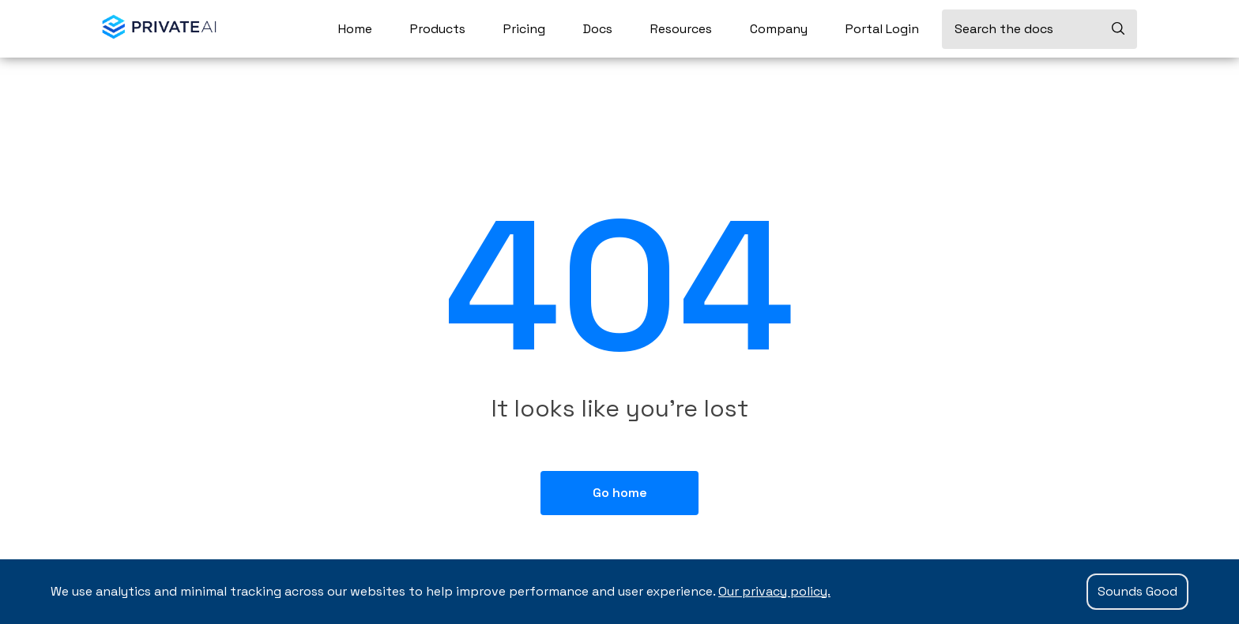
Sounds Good (1137, 591)
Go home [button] (620, 492)
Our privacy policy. (774, 591)
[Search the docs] (1039, 29)
